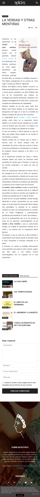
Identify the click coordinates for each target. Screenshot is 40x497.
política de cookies (20, 491)
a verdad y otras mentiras (27, 117)
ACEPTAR (20, 495)
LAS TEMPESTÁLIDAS (23, 292)
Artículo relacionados (10, 276)
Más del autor (24, 276)
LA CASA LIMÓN (20, 281)
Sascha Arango (7, 59)
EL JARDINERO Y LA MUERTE (26, 312)
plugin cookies (35, 493)
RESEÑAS (5, 16)
